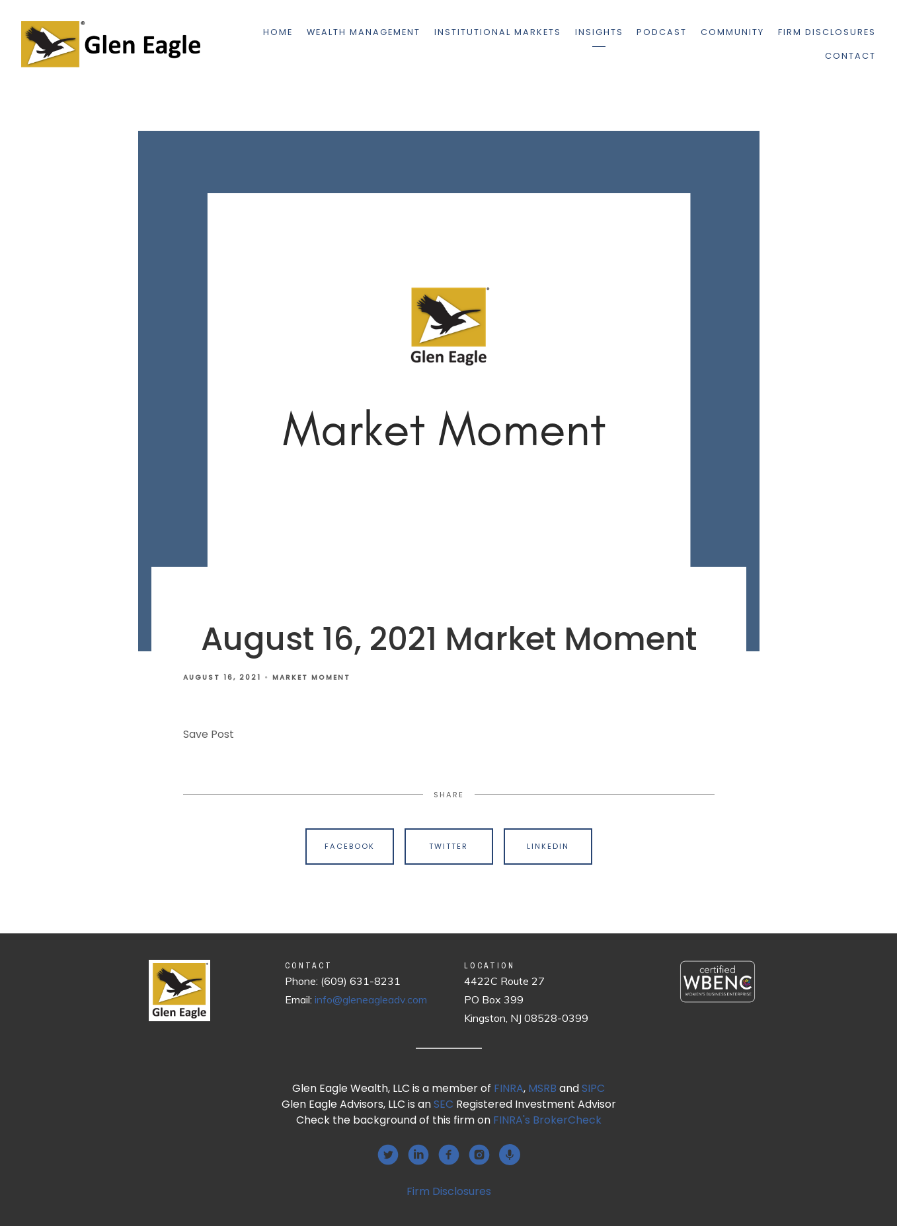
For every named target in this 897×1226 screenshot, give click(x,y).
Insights (599, 32)
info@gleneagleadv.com (371, 999)
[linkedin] (418, 1154)
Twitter (448, 846)
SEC (443, 1104)
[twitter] (388, 1154)
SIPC (593, 1088)
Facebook (350, 846)
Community (732, 32)
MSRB (542, 1088)
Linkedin (548, 846)
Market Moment (311, 677)
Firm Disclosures (827, 32)
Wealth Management (363, 32)
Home (278, 32)
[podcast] (509, 1154)
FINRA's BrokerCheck (547, 1120)
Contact (850, 55)
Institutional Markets (497, 32)
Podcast (662, 32)
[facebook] (448, 1154)
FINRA (509, 1088)
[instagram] (479, 1154)
